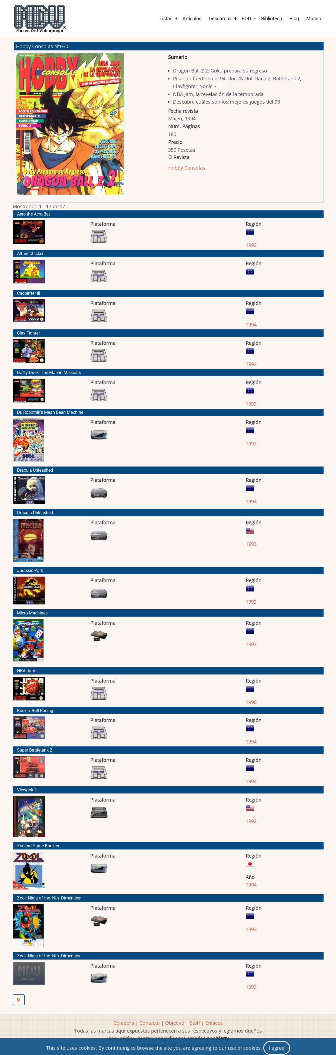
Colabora (124, 1023)
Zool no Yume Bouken (38, 845)
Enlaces (214, 1023)
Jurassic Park (30, 570)
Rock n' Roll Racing (35, 710)
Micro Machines (32, 613)
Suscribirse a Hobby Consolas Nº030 (168, 999)
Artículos (191, 18)
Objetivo (174, 1023)
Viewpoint (26, 789)
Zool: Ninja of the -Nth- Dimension (49, 898)
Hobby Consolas (186, 167)
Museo (313, 18)
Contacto (149, 1023)
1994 (251, 324)
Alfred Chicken (31, 253)
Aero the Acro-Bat (33, 214)
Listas (165, 18)
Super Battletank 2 (34, 750)
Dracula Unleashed (35, 470)
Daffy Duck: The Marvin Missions (49, 372)
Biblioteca (271, 18)
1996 (251, 702)
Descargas (220, 18)
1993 (251, 245)
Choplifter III (28, 293)
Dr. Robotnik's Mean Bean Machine (50, 412)
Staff (195, 1023)
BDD (246, 18)
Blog (294, 18)
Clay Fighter (28, 333)
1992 (251, 821)
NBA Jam (26, 670)
